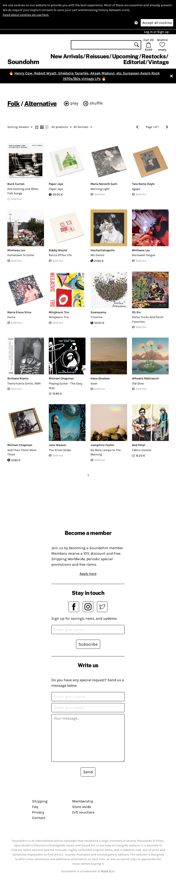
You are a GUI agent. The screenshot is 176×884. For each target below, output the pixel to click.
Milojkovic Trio (59, 312)
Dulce (11, 317)
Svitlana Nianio (17, 378)
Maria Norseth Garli (104, 184)
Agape (136, 189)
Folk (13, 103)
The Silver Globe (60, 450)
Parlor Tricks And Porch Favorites (147, 319)
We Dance (97, 255)
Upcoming (125, 56)
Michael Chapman (61, 378)
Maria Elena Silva (19, 312)
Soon (94, 383)
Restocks (154, 56)
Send (88, 771)
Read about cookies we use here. (26, 15)
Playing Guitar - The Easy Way (65, 386)
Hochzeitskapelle (103, 250)
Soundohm (23, 61)
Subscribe (88, 644)
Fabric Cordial (141, 450)
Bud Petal (138, 445)
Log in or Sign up (156, 32)
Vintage (158, 62)
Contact (38, 818)
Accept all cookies (157, 22)
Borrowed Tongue (143, 255)
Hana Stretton (100, 378)
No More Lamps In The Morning (106, 452)
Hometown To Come (20, 255)
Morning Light (100, 189)
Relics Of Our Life (60, 255)
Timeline (97, 317)
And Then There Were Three (21, 452)
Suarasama (98, 312)
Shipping (39, 801)
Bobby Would (58, 250)
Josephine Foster (102, 445)
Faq (35, 807)
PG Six (136, 312)
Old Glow (138, 383)
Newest (20, 127)
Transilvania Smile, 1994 (24, 383)
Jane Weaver (57, 445)
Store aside (81, 807)
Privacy (38, 812)
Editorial (134, 62)
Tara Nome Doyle (143, 184)
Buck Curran (16, 184)
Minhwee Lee (16, 250)
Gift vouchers (83, 812)
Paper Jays (56, 184)
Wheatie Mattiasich (145, 378)
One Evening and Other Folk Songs (22, 191)
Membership (82, 801)
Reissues (97, 56)
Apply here (88, 573)
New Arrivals (66, 56)
